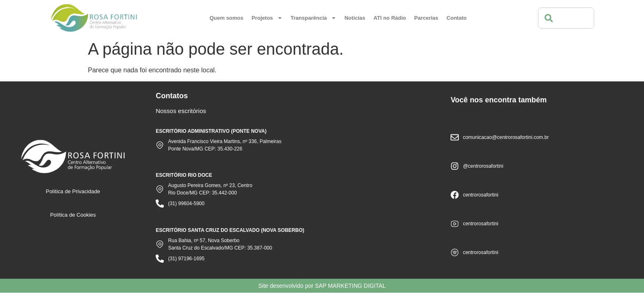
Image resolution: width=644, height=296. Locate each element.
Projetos (267, 18)
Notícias (355, 18)
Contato (456, 18)
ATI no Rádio (389, 18)
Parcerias (426, 18)
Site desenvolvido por (322, 285)
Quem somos (226, 18)
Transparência (313, 18)
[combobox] (566, 18)
